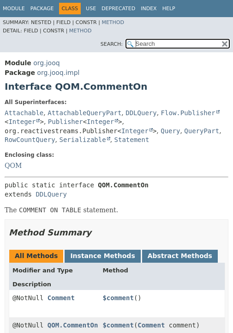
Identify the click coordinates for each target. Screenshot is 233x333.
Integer (22, 121)
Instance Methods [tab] (102, 255)
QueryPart (201, 131)
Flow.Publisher (188, 113)
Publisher (65, 121)
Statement (131, 139)
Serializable (82, 139)
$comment (117, 298)
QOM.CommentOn (73, 325)
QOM (13, 165)
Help (168, 9)
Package (42, 9)
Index (148, 9)
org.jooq (46, 63)
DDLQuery (140, 113)
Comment (61, 298)
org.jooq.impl (58, 72)
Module (14, 9)
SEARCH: (112, 44)
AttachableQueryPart (84, 113)
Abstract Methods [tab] (180, 255)
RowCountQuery (30, 139)
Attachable (24, 113)
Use (91, 9)
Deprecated (118, 9)
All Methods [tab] (36, 255)
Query (170, 131)
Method (113, 22)
